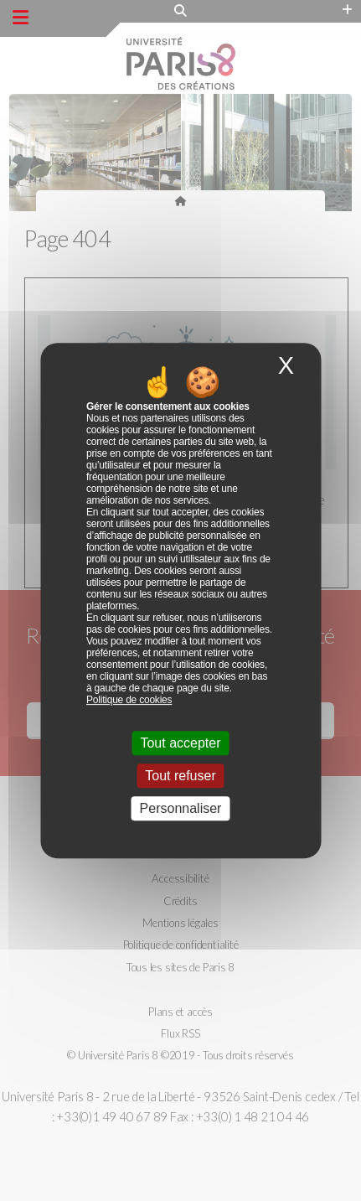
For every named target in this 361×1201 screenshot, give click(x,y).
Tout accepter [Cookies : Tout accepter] (180, 743)
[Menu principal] (20, 17)
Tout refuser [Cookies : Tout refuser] (180, 776)
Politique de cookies (129, 700)
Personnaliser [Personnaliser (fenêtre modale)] (181, 808)
